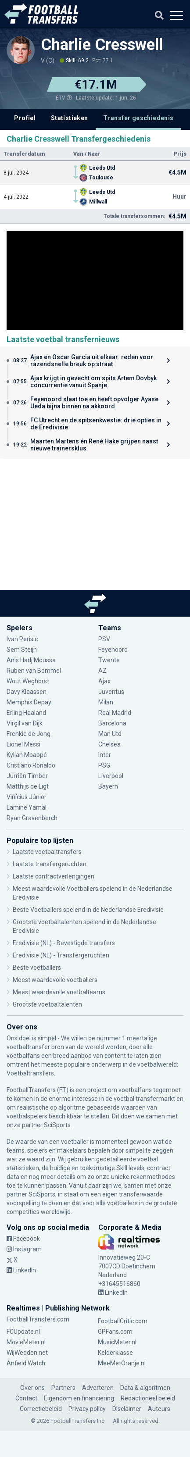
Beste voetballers (37, 967)
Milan (105, 702)
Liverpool (110, 775)
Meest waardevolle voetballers (55, 979)
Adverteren (98, 1387)
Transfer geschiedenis (138, 117)
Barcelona (112, 723)
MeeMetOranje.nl (122, 1363)
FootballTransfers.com (38, 1319)
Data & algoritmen (145, 1387)
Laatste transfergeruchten (49, 864)
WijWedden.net (27, 1352)
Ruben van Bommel (34, 670)
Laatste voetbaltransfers (47, 851)
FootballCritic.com (122, 1321)
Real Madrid (114, 712)
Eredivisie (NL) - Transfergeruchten (61, 955)
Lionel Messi (23, 744)
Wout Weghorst (28, 681)
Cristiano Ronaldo (31, 765)
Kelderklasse (115, 1352)
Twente (109, 660)
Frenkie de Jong (28, 733)
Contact (26, 1398)
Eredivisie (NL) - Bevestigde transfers (64, 942)
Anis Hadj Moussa (31, 660)
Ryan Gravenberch (32, 817)
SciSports (57, 1124)
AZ (102, 670)
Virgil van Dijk (25, 723)
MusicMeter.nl (117, 1342)
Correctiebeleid (41, 1408)
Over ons (32, 1387)
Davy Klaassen (27, 691)
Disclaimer (126, 1408)
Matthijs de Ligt (28, 786)
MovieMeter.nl (26, 1342)
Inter (104, 754)
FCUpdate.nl (23, 1331)
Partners (63, 1387)
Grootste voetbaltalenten (47, 1004)
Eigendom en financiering (79, 1398)
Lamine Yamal (27, 807)
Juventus (111, 691)
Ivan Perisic (22, 639)
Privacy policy (87, 1408)
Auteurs (159, 1408)
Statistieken (69, 117)
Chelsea (109, 744)
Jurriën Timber (27, 775)
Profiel (25, 117)
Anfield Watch (26, 1363)
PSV (104, 639)
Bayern (108, 786)
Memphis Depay (29, 702)
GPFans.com (115, 1331)
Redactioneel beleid (148, 1398)
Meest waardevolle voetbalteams (59, 992)
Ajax (104, 681)
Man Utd (110, 733)
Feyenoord (113, 649)
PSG (104, 765)
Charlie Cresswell (102, 45)
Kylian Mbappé (27, 754)
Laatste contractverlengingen (53, 876)
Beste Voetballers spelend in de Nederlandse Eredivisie (88, 909)
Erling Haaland (26, 712)
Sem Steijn (22, 649)
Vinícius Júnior (27, 796)
